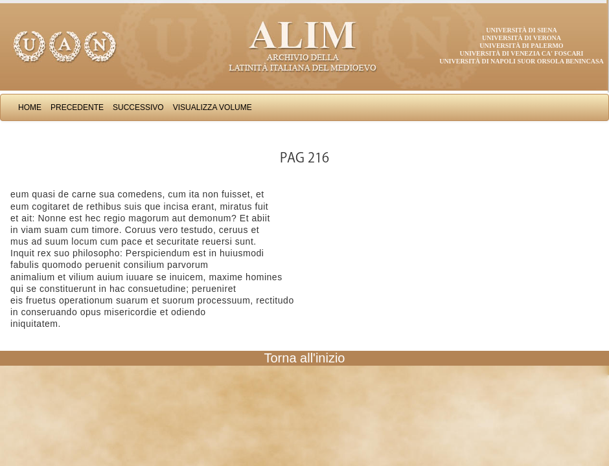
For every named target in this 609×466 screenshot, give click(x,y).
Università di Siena (521, 30)
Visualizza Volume (212, 107)
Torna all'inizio (304, 358)
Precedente (77, 107)
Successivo (138, 107)
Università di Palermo (521, 45)
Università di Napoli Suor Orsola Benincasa (521, 61)
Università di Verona (521, 37)
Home (29, 107)
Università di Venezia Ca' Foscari (522, 53)
